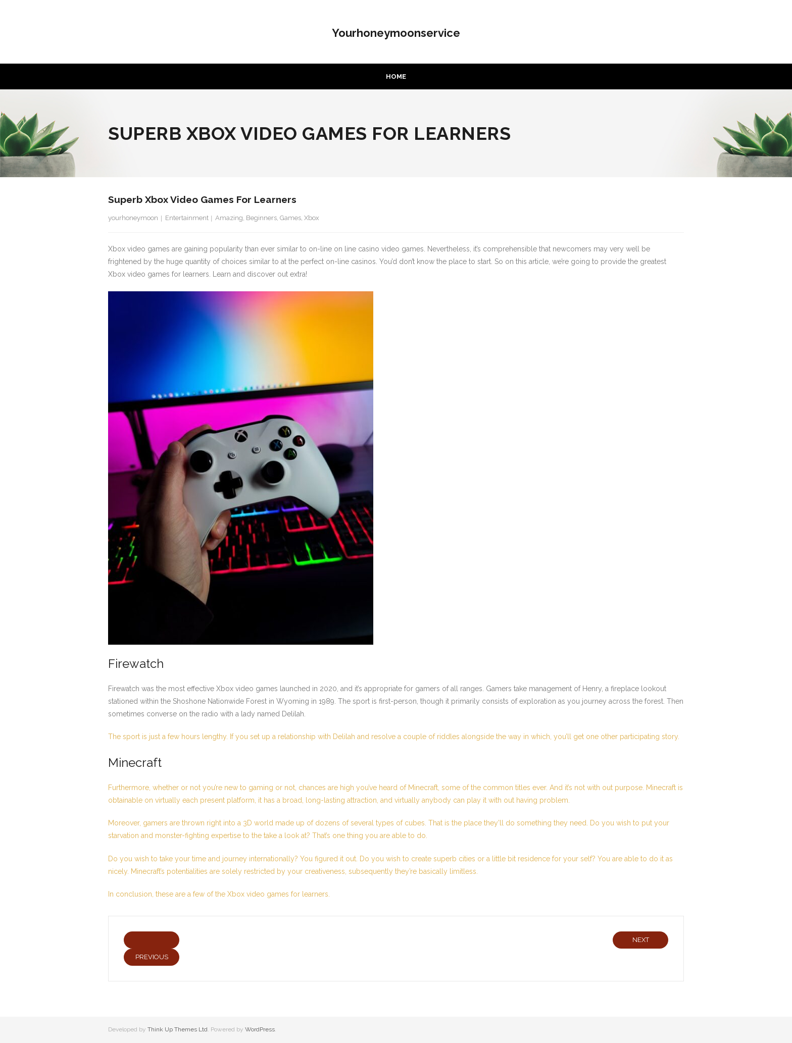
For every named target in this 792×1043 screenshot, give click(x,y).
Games (290, 218)
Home (396, 76)
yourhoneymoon (133, 218)
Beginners (261, 218)
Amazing (229, 218)
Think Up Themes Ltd (177, 1029)
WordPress (260, 1029)
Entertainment (187, 218)
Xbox (311, 218)
